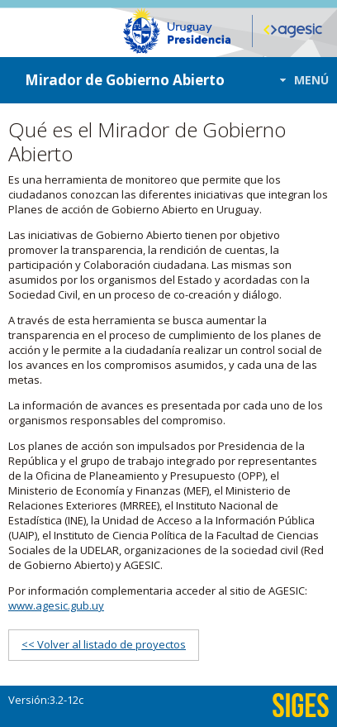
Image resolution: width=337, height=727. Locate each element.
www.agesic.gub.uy (56, 605)
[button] (299, 80)
